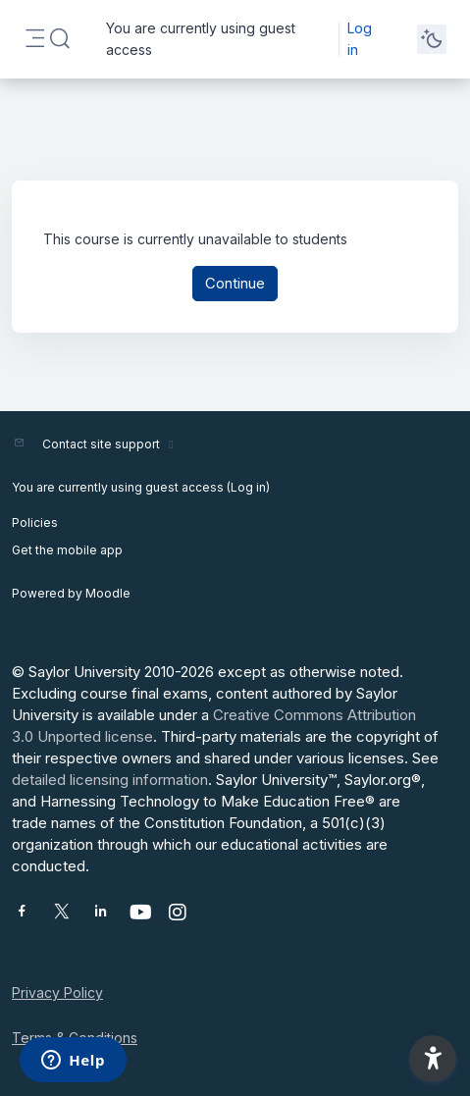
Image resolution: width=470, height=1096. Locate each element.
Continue (235, 283)
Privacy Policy (57, 992)
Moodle (108, 593)
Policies (35, 522)
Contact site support (110, 444)
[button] (60, 39)
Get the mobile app (67, 550)
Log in (359, 39)
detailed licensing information (110, 779)
